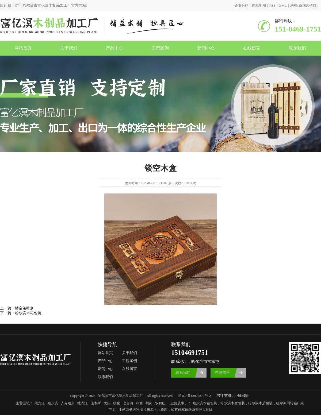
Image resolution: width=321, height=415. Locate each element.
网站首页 (23, 48)
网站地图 (259, 5)
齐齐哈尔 (68, 403)
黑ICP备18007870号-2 (194, 396)
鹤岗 (149, 403)
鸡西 (139, 403)
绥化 (116, 403)
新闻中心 (206, 48)
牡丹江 (82, 403)
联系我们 (297, 48)
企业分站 (242, 5)
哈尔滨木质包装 (260, 403)
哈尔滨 (53, 403)
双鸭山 (160, 403)
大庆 (107, 403)
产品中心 (114, 48)
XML (283, 5)
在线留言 (251, 48)
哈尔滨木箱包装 (28, 313)
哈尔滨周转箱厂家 (290, 403)
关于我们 (68, 48)
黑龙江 (40, 403)
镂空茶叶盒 (24, 308)
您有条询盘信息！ (305, 5)
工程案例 (160, 48)
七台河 (128, 403)
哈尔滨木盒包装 (232, 403)
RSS (272, 5)
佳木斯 (95, 403)
